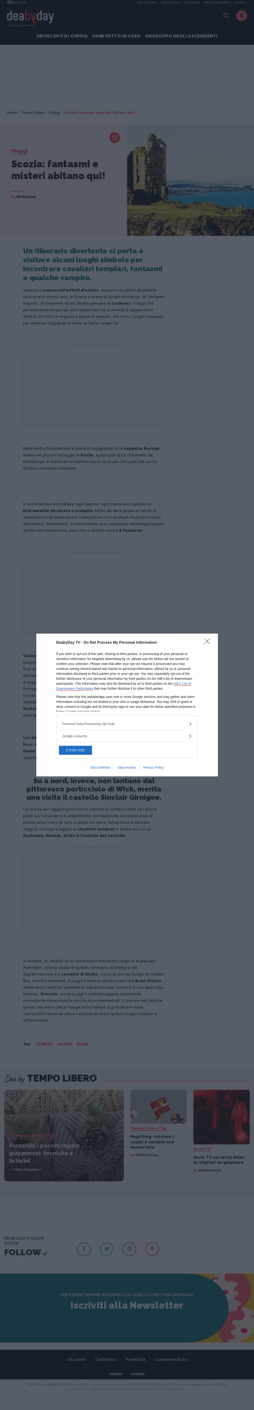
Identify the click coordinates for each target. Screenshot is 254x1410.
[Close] (208, 642)
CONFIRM (81, 750)
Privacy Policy (153, 768)
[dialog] (127, 705)
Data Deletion (100, 768)
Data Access (126, 768)
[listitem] (127, 723)
